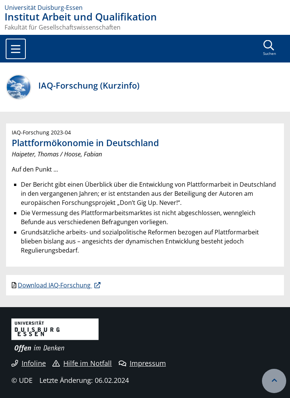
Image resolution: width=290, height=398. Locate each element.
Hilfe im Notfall (82, 363)
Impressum (142, 363)
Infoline (28, 363)
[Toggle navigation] (16, 49)
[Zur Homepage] (145, 7)
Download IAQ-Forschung (55, 285)
